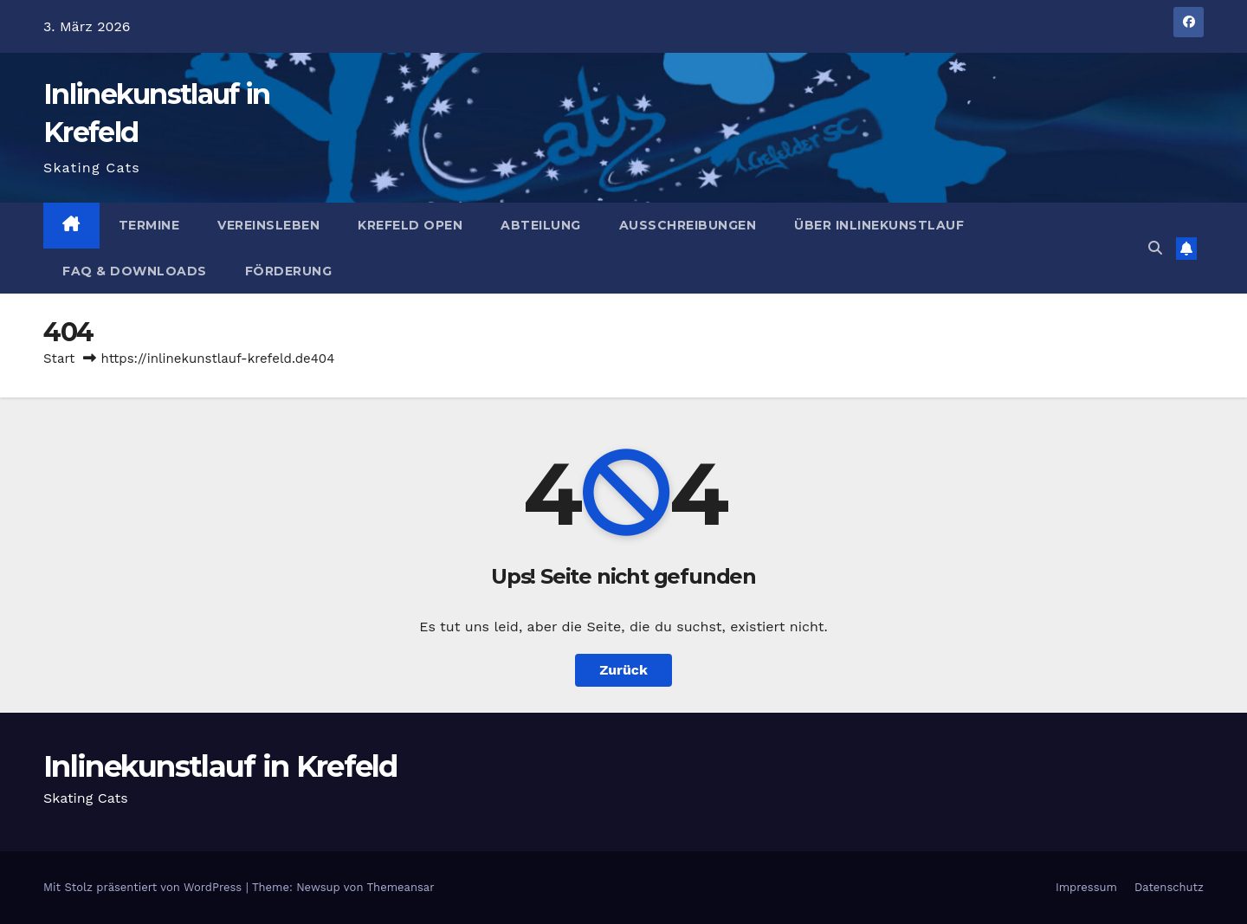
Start (58, 358)
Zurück (623, 670)
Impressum (1086, 887)
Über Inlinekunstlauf (879, 225)
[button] (1155, 248)
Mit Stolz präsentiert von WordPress (144, 887)
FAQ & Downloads (134, 271)
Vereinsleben (268, 225)
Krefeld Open (410, 225)
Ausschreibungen (688, 225)
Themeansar (401, 887)
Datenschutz (1169, 887)
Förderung (289, 271)
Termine (149, 225)
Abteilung (541, 225)
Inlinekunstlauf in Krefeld (220, 766)
